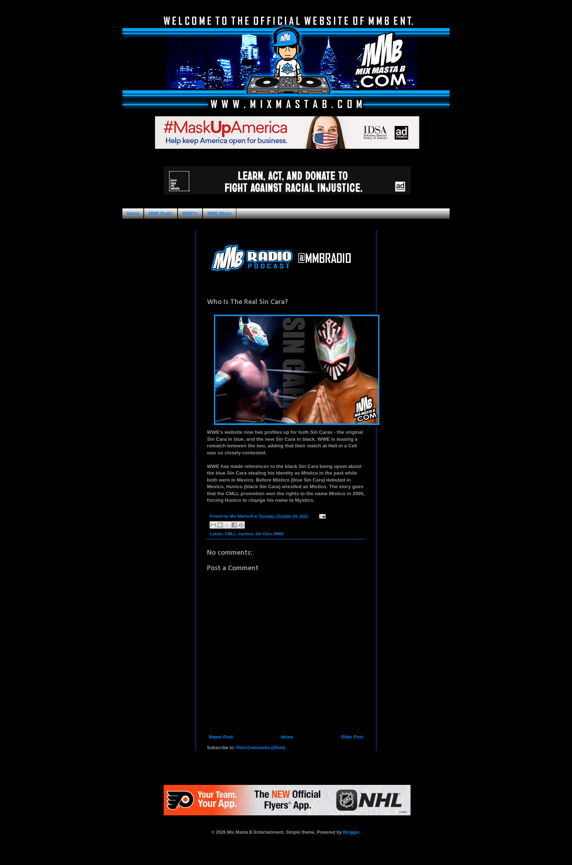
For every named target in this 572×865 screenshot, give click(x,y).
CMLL (230, 534)
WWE (279, 534)
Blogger (351, 832)
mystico (245, 534)
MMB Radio (160, 213)
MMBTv (190, 213)
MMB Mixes (219, 213)
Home (133, 213)
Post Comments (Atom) (260, 747)
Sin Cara (263, 534)
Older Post (352, 737)
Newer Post (221, 737)
